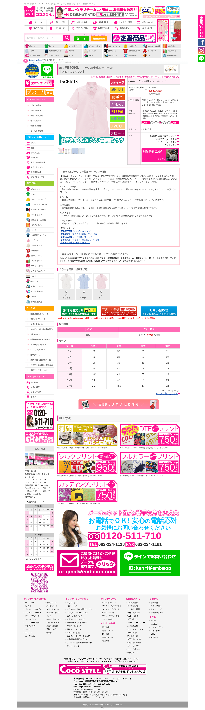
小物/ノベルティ (111, 55)
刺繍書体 (105, 641)
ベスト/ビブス (130, 46)
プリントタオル (32, 55)
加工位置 (32, 157)
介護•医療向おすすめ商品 (38, 339)
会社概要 (144, 28)
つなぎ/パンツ (170, 46)
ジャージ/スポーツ (36, 209)
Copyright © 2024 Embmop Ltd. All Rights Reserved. (102, 704)
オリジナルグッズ (52, 55)
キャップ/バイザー (53, 619)
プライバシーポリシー (136, 623)
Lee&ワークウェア (36, 350)
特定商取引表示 (157, 613)
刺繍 (30, 148)
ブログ (57, 28)
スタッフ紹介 (33, 392)
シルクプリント (108, 613)
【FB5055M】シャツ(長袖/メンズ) (75, 231)
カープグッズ (149, 51)
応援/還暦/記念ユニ (132, 51)
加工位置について (134, 639)
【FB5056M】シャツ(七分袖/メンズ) (76, 237)
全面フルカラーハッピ (37, 370)
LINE (153, 634)
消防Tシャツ (109, 51)
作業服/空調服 (170, 55)
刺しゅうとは (170, 144)
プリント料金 (79, 22)
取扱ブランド (132, 653)
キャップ (89, 55)
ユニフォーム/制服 (151, 46)
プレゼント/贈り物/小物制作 (40, 329)
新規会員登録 (99, 38)
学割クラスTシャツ (36, 319)
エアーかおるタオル (36, 344)
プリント (32, 143)
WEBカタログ (34, 126)
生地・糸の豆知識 (35, 162)
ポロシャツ (31, 46)
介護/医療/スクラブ (53, 51)
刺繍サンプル (107, 637)
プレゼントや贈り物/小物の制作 (79, 643)
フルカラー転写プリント (111, 606)
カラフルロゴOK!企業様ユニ (40, 365)
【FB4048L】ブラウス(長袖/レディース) (78, 234)
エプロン (69, 51)
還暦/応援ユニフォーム (37, 314)
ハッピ (147, 55)
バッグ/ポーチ (170, 51)
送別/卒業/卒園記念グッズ (39, 360)
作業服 (49, 633)
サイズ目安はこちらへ (167, 393)
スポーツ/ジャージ (111, 46)
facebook (154, 624)
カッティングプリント (111, 609)
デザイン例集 (79, 28)
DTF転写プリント (109, 603)
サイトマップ (156, 609)
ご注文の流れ (57, 22)
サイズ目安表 (34, 121)
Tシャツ (49, 46)
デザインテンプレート (37, 177)
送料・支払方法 (35, 115)
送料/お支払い (122, 28)
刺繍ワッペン (107, 631)
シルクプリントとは (167, 141)
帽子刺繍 (105, 634)
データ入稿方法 (133, 649)
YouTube (154, 637)
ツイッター (155, 631)
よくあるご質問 (122, 22)
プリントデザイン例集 (111, 616)
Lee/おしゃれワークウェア (77, 613)
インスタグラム (157, 627)
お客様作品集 (101, 28)
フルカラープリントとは (165, 138)
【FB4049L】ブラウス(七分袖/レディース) (79, 240)
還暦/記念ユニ (34, 250)
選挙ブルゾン (34, 355)
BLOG (153, 621)
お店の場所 (33, 387)
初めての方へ (132, 633)
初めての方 (35, 28)
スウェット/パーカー (92, 47)
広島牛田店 (40, 449)
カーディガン (90, 51)
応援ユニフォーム (74, 629)
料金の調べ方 (34, 110)
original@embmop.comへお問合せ (161, 16)
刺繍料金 (101, 22)
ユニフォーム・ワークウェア (78, 636)
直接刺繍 (105, 627)
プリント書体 (107, 619)
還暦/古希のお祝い (74, 633)
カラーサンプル (34, 167)
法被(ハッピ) (51, 629)
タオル (68, 55)
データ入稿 (33, 153)
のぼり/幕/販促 (130, 55)
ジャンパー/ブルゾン (72, 47)
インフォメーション (135, 629)
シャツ (29, 51)
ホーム (35, 22)
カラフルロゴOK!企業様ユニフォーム (81, 609)
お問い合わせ (144, 22)
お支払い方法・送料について (163, 136)
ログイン (82, 39)
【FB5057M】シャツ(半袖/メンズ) (75, 242)
